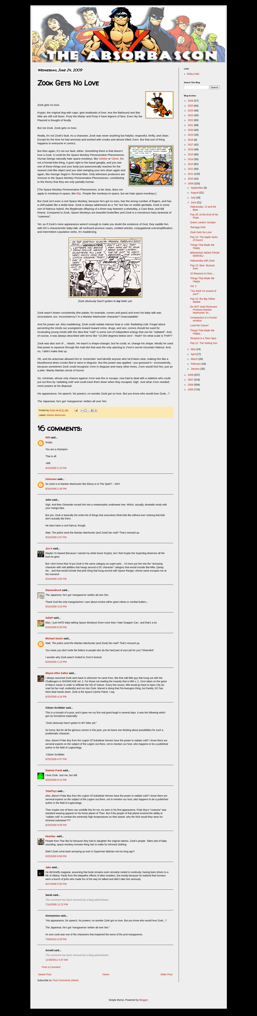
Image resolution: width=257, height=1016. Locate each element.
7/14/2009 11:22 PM (57, 904)
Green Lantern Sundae (202, 222)
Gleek (115, 158)
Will (48, 437)
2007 (191, 379)
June (194, 202)
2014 (191, 159)
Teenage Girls (197, 227)
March (194, 359)
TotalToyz (51, 791)
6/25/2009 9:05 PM (56, 825)
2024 (191, 110)
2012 (191, 168)
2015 (191, 154)
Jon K (49, 548)
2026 (191, 100)
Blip (79, 193)
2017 (191, 144)
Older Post (166, 974)
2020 (191, 130)
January (195, 368)
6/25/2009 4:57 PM (56, 759)
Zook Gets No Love (201, 232)
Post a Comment (51, 967)
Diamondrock (53, 590)
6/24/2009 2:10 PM (56, 468)
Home (105, 974)
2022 (191, 120)
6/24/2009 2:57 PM (56, 537)
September (197, 187)
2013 (191, 164)
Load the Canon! (199, 325)
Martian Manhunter (56, 415)
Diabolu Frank (54, 770)
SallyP (49, 617)
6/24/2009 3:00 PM (56, 578)
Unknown (51, 479)
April (193, 354)
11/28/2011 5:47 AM (57, 959)
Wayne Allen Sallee (57, 673)
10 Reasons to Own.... (202, 273)
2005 (191, 389)
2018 (191, 139)
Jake (48, 867)
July (193, 197)
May (193, 349)
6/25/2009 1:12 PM (56, 661)
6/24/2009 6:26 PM (56, 627)
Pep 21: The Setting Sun (203, 343)
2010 (191, 178)
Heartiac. (51, 836)
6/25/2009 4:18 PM (56, 696)
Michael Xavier (54, 638)
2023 (191, 115)
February (196, 363)
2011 (191, 173)
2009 (191, 183)
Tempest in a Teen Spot (203, 338)
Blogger (143, 1000)
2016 (191, 149)
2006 (191, 384)
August (195, 192)
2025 (191, 105)
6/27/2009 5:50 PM (56, 883)
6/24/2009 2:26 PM (56, 488)
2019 (191, 134)
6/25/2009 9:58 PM (56, 856)
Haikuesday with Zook (202, 260)
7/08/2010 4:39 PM (56, 939)
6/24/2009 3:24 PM (56, 606)
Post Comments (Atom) (66, 980)
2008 (191, 374)
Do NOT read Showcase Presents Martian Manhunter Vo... (203, 309)
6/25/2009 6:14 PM (56, 779)
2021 (191, 125)
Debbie (103, 158)
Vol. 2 (193, 286)
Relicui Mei (193, 73)
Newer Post (44, 974)
